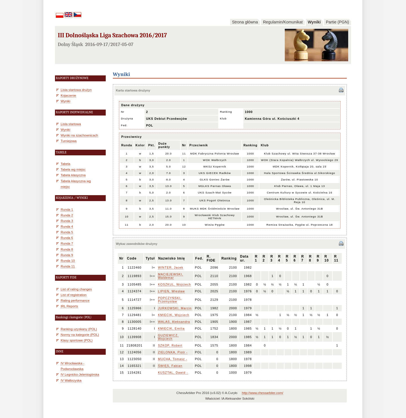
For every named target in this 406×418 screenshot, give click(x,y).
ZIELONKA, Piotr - (172, 352)
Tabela (65, 164)
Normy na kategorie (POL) (80, 334)
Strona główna (245, 22)
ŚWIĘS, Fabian (170, 365)
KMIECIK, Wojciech (173, 315)
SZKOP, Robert (170, 345)
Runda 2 (67, 215)
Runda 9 (67, 255)
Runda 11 (68, 266)
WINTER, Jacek (170, 267)
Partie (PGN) (337, 22)
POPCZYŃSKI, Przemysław (170, 299)
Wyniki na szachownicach (79, 135)
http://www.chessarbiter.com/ (262, 393)
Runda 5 (67, 232)
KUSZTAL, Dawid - (173, 372)
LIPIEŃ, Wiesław (171, 291)
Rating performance (75, 300)
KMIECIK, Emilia (171, 328)
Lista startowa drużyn (76, 90)
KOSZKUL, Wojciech (174, 284)
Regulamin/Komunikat (283, 22)
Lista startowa (71, 124)
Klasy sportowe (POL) (76, 340)
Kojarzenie (68, 95)
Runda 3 (67, 221)
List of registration (74, 295)
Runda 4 (67, 226)
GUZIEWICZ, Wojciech (168, 337)
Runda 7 (67, 243)
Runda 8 (67, 249)
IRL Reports (69, 306)
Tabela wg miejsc (73, 169)
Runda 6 (67, 238)
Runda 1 (67, 209)
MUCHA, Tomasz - (172, 359)
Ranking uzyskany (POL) (79, 329)
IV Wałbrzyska (71, 380)
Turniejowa (69, 141)
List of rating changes (76, 289)
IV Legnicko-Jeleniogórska (80, 374)
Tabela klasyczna (73, 175)
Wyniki (314, 22)
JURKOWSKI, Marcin (175, 308)
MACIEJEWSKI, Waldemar (170, 276)
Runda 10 (68, 260)
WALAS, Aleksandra (174, 321)
